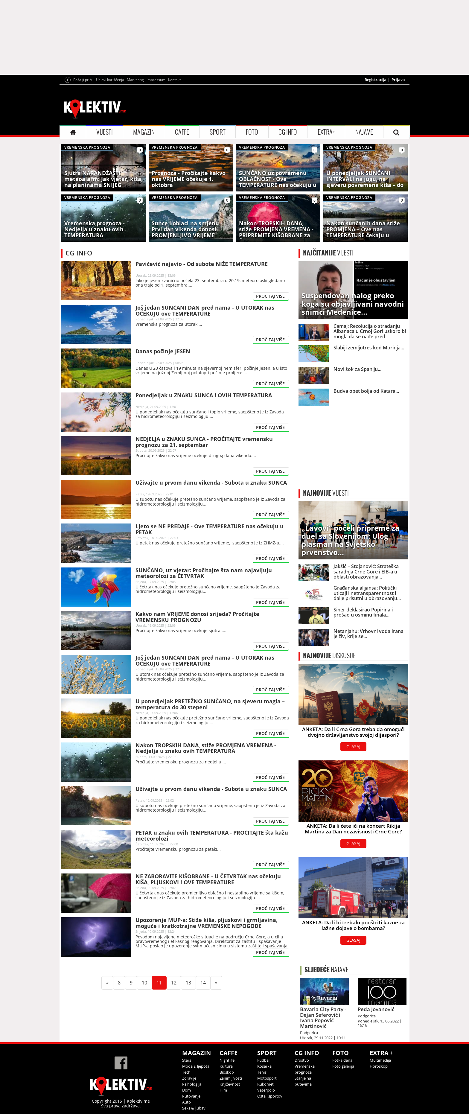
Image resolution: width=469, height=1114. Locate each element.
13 (191, 982)
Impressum (156, 79)
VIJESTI (104, 131)
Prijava (398, 79)
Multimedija (380, 1060)
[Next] (216, 983)
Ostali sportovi (270, 1096)
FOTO (252, 131)
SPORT (218, 131)
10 (147, 982)
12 (176, 982)
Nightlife (227, 1060)
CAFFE (182, 131)
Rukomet (265, 1084)
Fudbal (263, 1060)
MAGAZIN (144, 131)
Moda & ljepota (195, 1066)
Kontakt (174, 79)
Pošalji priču (83, 79)
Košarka (264, 1066)
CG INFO (287, 131)
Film (223, 1090)
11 (161, 982)
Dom (186, 1090)
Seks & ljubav (193, 1108)
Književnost (230, 1084)
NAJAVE (364, 131)
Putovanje (191, 1096)
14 (205, 982)
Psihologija (191, 1084)
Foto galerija (343, 1066)
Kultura (226, 1066)
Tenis (262, 1072)
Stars (186, 1060)
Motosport (267, 1078)
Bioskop (227, 1072)
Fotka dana (342, 1060)
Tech (186, 1072)
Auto (186, 1102)
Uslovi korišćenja (110, 79)
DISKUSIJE (329, 655)
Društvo (302, 1060)
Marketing (135, 79)
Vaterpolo (266, 1090)
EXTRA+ (326, 131)
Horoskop (379, 1066)
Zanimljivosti (231, 1078)
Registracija (375, 79)
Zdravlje (189, 1078)
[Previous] (107, 983)
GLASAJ (353, 746)
